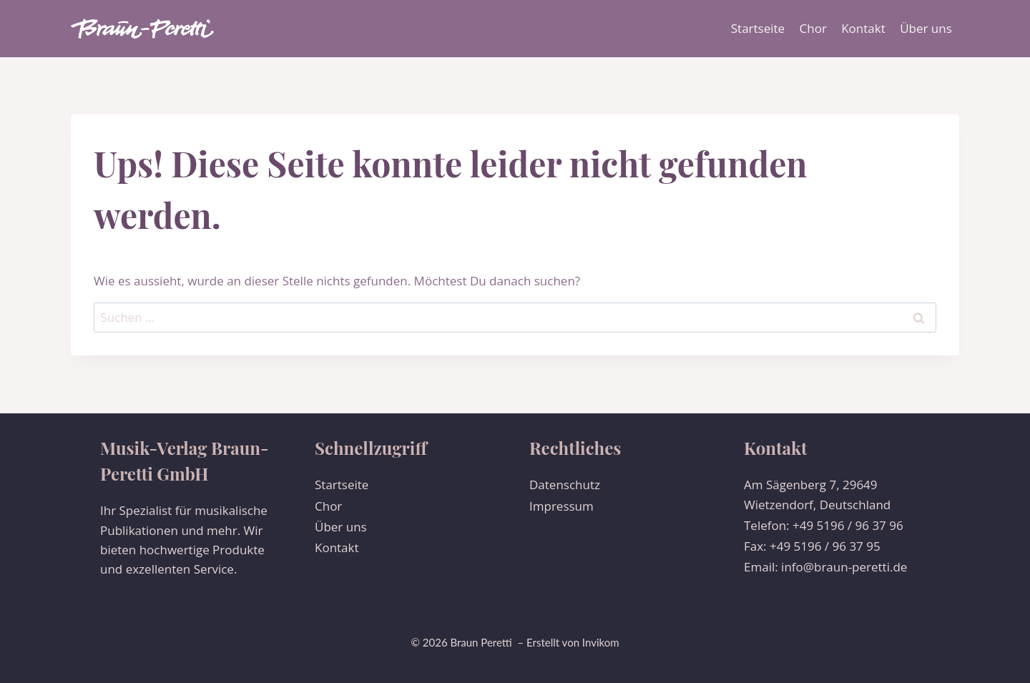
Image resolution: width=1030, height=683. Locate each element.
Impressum (561, 506)
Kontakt (863, 28)
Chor (813, 28)
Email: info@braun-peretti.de (825, 567)
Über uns (926, 28)
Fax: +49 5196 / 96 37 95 (812, 546)
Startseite (758, 28)
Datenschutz (564, 484)
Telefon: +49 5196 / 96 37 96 (823, 525)
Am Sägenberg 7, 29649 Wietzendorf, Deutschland (817, 494)
